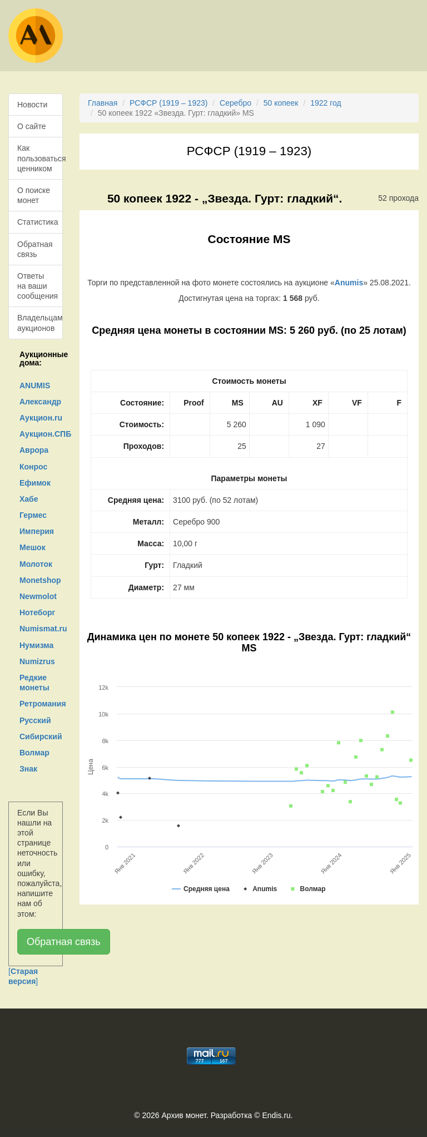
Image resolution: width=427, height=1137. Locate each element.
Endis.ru (276, 1115)
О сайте (31, 126)
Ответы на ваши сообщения (37, 285)
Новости (32, 104)
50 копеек (281, 102)
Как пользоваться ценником (40, 158)
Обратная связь (35, 249)
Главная (102, 102)
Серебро (235, 102)
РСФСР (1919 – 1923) (168, 102)
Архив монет (184, 1115)
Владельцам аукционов (40, 322)
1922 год (325, 102)
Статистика (37, 221)
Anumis (349, 282)
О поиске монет (33, 195)
